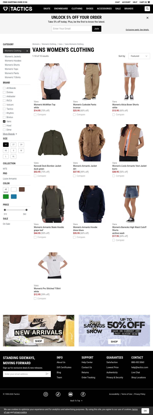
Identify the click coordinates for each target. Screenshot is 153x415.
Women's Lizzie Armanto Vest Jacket (131, 147)
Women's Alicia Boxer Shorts (131, 86)
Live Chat (135, 372)
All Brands (11, 88)
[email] (27, 374)
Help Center (87, 362)
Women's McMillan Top (53, 86)
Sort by (122, 56)
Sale (118, 8)
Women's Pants (12, 73)
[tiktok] (58, 395)
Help (135, 2)
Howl (9, 125)
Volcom (10, 105)
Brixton (10, 117)
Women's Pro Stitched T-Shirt (53, 270)
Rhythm (10, 113)
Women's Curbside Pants (92, 86)
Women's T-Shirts (12, 77)
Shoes (89, 8)
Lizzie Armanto (10, 179)
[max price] (26, 214)
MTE (5, 169)
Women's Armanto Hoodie (92, 209)
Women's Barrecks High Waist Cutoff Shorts (131, 210)
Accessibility (114, 394)
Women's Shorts (12, 65)
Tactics (17, 8)
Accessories (104, 8)
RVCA (9, 100)
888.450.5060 (137, 362)
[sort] (139, 56)
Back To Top (76, 401)
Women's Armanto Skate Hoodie (53, 209)
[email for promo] (71, 29)
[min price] (7, 214)
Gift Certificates (64, 367)
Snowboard (61, 8)
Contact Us (87, 367)
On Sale (6, 224)
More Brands (10, 134)
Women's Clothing (16, 50)
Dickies (10, 92)
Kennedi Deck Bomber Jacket (53, 147)
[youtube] (70, 395)
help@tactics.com (139, 367)
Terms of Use (126, 394)
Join (96, 29)
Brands (128, 8)
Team (59, 377)
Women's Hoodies (13, 61)
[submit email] (47, 373)
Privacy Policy (139, 394)
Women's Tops (11, 69)
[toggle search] (147, 8)
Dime (9, 130)
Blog (59, 372)
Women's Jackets (13, 56)
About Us (61, 362)
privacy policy (20, 412)
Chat (117, 2)
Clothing (77, 8)
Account (126, 2)
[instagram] (45, 395)
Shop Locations (138, 377)
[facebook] (83, 395)
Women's (36, 44)
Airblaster (11, 96)
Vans (7, 121)
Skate (46, 8)
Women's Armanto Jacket (92, 147)
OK (145, 411)
